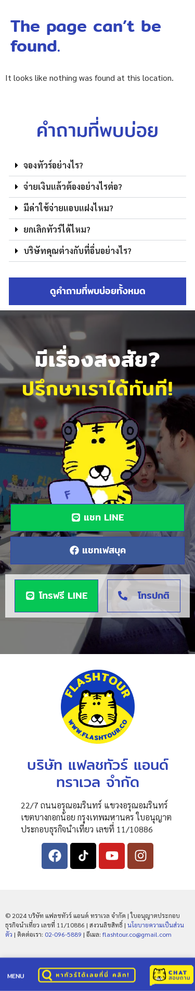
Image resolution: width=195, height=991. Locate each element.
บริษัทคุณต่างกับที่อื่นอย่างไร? (77, 250)
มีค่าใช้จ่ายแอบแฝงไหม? (68, 207)
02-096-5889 (63, 934)
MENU (15, 976)
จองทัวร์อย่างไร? (53, 165)
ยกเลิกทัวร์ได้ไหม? (56, 229)
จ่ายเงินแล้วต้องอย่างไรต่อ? (72, 186)
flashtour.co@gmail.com (137, 934)
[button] (97, 165)
